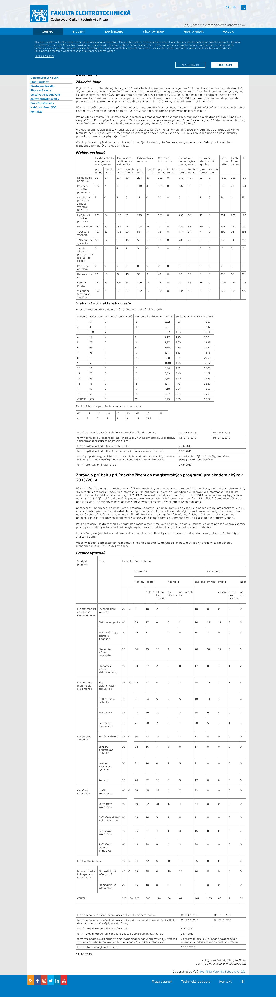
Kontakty (36, 111)
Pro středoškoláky (42, 103)
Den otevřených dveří (44, 77)
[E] (242, 981)
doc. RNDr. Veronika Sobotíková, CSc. (222, 971)
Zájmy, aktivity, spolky (44, 98)
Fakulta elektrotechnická (91, 12)
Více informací (44, 56)
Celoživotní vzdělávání (45, 94)
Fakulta (228, 31)
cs (227, 7)
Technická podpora (195, 981)
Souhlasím (225, 64)
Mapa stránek (162, 981)
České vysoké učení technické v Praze (79, 19)
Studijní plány (39, 81)
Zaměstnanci (114, 31)
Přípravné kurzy (40, 90)
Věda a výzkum (154, 31)
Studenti (79, 31)
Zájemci (48, 31)
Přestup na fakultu (42, 86)
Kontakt (225, 981)
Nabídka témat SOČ (43, 107)
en (234, 7)
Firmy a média (194, 31)
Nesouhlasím (190, 64)
